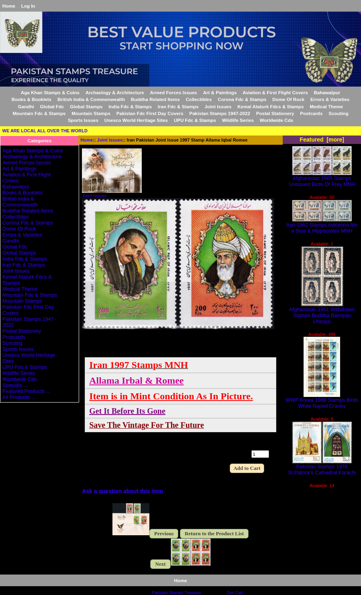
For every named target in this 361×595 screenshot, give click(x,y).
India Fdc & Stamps (130, 106)
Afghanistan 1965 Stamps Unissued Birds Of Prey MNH (322, 178)
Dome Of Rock (288, 99)
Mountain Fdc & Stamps (38, 113)
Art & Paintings (220, 92)
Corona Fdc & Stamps (242, 99)
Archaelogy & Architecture (115, 92)
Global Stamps (86, 106)
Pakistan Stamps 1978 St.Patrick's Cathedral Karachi (322, 467)
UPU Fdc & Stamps (195, 120)
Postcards (311, 113)
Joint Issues (110, 140)
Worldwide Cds (277, 120)
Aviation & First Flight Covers (275, 92)
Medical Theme (326, 106)
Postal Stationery (275, 113)
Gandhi (26, 106)
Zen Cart (235, 593)
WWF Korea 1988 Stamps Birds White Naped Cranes (322, 400)
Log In (28, 5)
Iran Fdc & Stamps (178, 106)
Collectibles (199, 99)
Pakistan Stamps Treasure (176, 593)
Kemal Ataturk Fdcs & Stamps (270, 106)
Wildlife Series (238, 120)
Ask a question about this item (122, 491)
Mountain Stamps (90, 113)
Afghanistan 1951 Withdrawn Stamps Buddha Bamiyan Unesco (322, 313)
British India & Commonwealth (91, 99)
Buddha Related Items (155, 99)
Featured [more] (322, 139)
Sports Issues (83, 120)
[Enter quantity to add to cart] (260, 454)
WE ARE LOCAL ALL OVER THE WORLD (45, 130)
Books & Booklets (31, 99)
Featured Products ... (26, 391)
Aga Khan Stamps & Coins (50, 92)
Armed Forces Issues (173, 92)
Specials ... (14, 385)
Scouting (338, 113)
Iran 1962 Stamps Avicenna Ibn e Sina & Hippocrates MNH (321, 225)
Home (8, 5)
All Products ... (18, 397)
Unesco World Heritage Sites (136, 120)
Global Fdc (52, 106)
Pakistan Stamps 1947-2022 (219, 113)
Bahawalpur (327, 92)
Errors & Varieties (329, 99)
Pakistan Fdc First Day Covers (150, 113)
